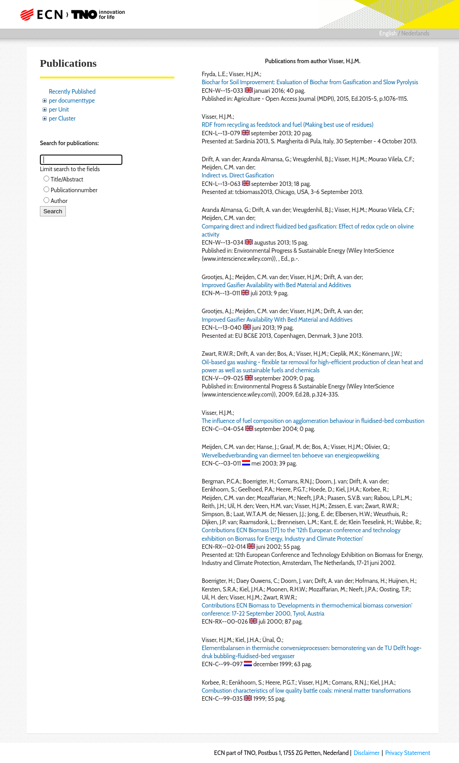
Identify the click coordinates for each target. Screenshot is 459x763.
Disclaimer (367, 752)
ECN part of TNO (75, 14)
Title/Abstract (67, 179)
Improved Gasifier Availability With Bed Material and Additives (277, 319)
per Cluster (62, 118)
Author (59, 200)
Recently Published (72, 91)
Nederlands (415, 33)
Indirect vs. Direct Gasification (238, 175)
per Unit (59, 109)
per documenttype (72, 100)
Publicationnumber (74, 190)
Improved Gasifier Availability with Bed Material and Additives (276, 285)
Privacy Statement (407, 752)
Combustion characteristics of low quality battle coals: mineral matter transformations (306, 690)
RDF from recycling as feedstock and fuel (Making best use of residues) (287, 124)
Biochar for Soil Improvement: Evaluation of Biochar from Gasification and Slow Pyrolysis (310, 82)
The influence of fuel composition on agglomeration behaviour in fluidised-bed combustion (313, 420)
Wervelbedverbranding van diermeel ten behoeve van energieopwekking (290, 455)
